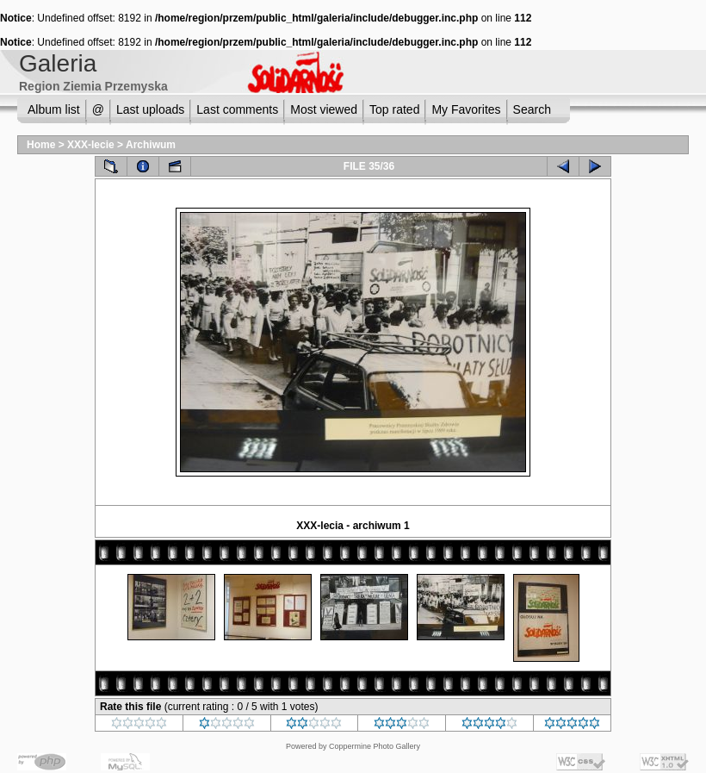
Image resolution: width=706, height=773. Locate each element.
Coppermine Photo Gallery (374, 746)
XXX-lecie (91, 145)
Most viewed (323, 109)
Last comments (237, 109)
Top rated (394, 109)
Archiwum (151, 145)
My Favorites (465, 109)
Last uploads (150, 109)
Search (532, 109)
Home (41, 145)
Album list (54, 109)
